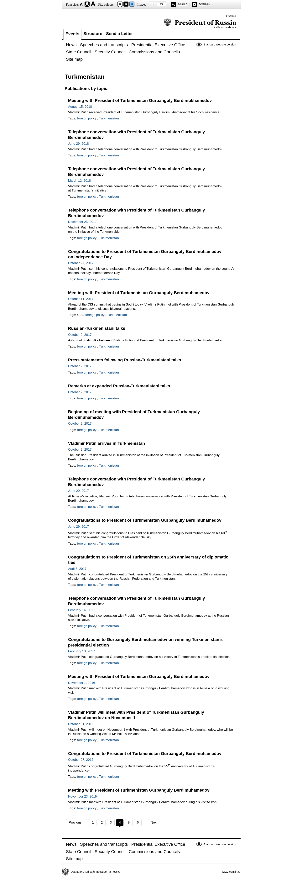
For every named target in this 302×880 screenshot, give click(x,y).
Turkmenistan (109, 118)
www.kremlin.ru (231, 871)
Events (72, 33)
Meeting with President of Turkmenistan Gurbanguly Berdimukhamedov (140, 100)
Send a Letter (119, 33)
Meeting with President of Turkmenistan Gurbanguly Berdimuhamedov (139, 292)
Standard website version (220, 44)
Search (182, 4)
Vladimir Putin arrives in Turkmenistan (106, 443)
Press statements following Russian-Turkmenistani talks (124, 360)
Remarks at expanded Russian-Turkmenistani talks (119, 386)
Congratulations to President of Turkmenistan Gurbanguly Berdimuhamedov (144, 520)
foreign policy (86, 118)
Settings (204, 4)
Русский (231, 15)
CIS (80, 315)
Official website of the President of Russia (200, 23)
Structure (92, 33)
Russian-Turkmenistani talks (96, 328)
